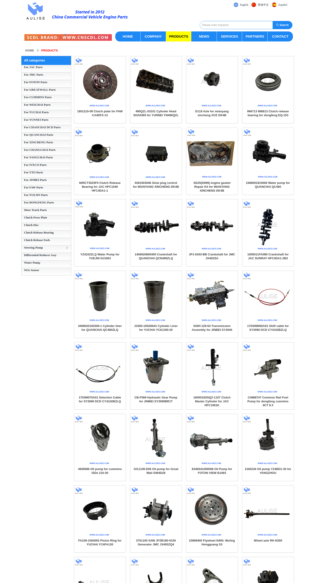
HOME (29, 50)
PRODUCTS (49, 50)
